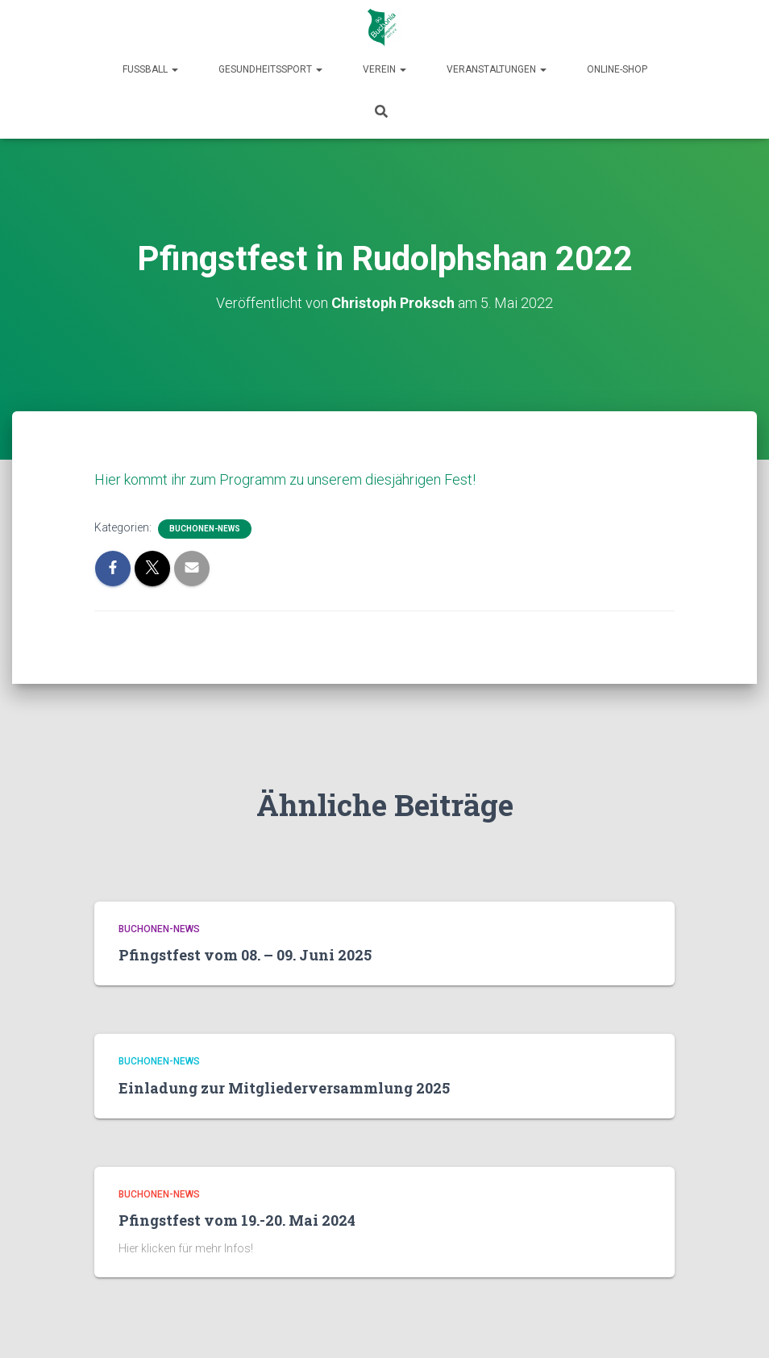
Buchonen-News (204, 528)
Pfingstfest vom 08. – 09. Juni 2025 (245, 954)
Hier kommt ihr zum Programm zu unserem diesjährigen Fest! (285, 479)
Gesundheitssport (270, 69)
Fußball (150, 69)
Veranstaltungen (497, 69)
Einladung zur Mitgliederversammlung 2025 (284, 1088)
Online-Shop (617, 69)
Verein (384, 69)
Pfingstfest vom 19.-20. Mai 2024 (236, 1220)
